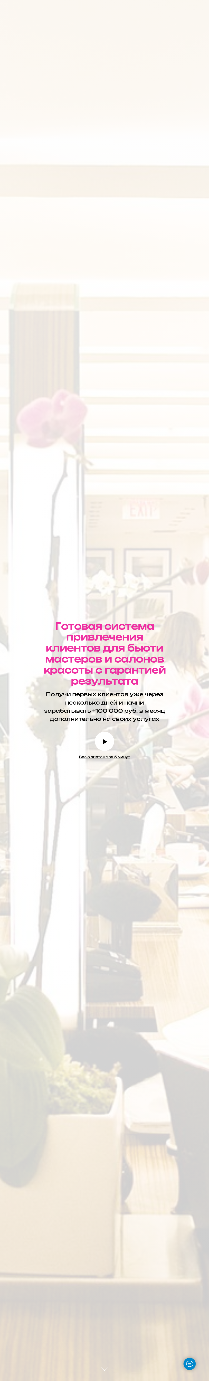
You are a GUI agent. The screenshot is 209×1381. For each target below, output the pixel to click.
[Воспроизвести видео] (104, 741)
